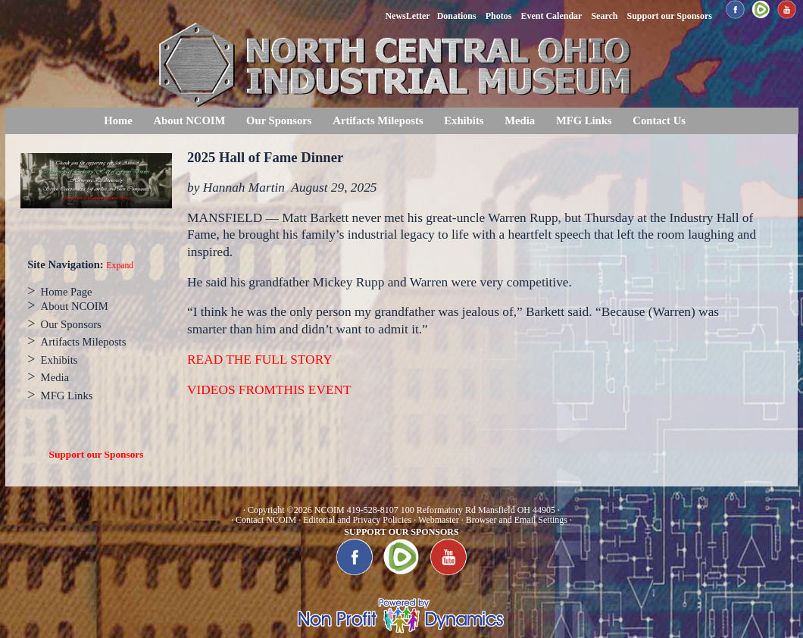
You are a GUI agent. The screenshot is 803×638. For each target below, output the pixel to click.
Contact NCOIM (266, 519)
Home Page (66, 292)
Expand (119, 266)
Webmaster (438, 519)
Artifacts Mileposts (378, 120)
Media (520, 120)
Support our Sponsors (96, 454)
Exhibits (463, 120)
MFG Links (584, 120)
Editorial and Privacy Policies (357, 519)
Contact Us (659, 120)
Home (118, 120)
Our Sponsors (278, 120)
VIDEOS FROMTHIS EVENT (269, 390)
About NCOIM (189, 120)
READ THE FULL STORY (260, 359)
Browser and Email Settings (516, 519)
